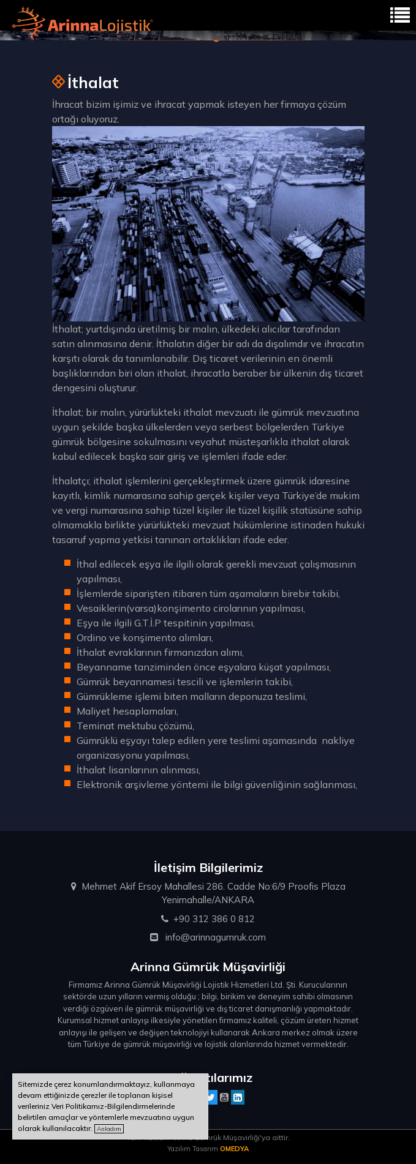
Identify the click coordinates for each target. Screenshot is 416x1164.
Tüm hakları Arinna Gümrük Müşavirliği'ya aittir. (208, 1137)
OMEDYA (234, 1148)
